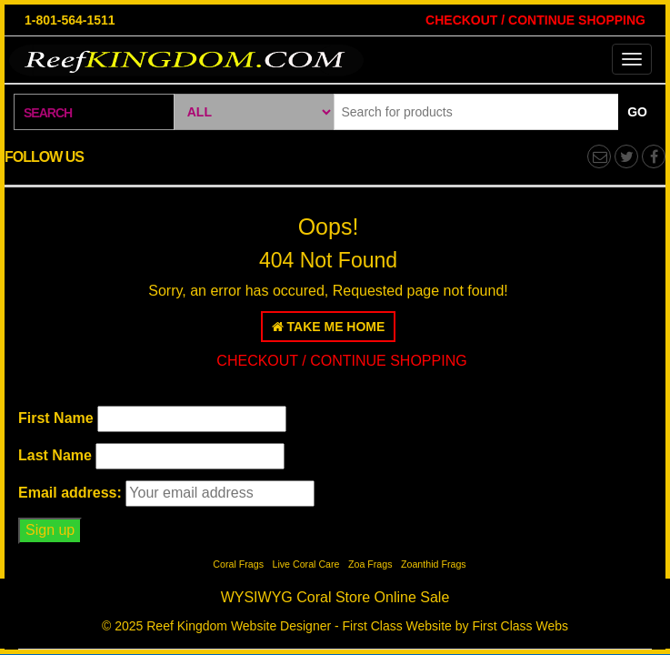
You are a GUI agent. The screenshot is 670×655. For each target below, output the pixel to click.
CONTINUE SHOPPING (575, 20)
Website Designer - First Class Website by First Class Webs (399, 626)
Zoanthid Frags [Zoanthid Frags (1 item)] (433, 564)
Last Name (55, 455)
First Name (56, 418)
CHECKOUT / (465, 20)
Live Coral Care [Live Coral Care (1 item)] (305, 564)
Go (637, 112)
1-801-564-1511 (70, 20)
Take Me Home (328, 326)
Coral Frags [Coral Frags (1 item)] (238, 564)
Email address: (70, 492)
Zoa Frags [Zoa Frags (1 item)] (370, 564)
